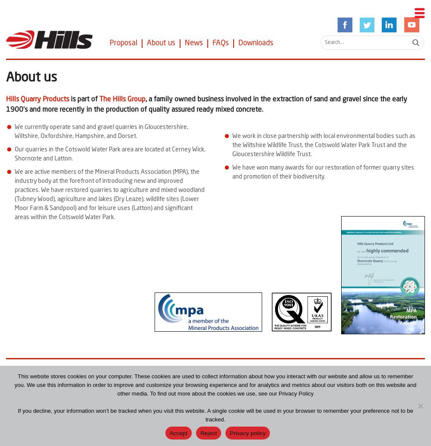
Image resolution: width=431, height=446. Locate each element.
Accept (178, 433)
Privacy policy (248, 433)
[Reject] (420, 406)
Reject (208, 433)
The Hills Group (122, 99)
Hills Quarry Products (37, 99)
